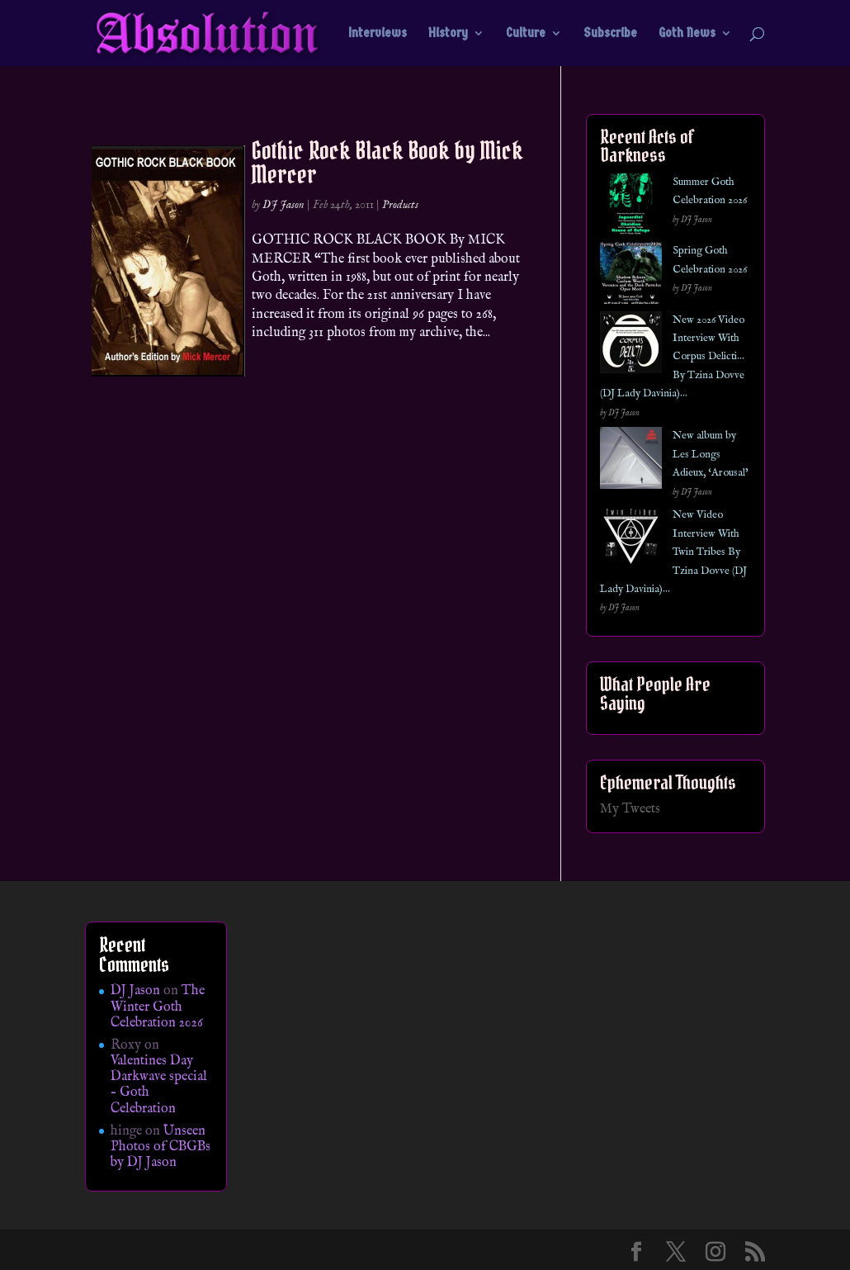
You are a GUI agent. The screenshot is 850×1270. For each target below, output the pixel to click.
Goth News (687, 33)
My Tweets (630, 809)
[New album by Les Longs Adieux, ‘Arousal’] (631, 461)
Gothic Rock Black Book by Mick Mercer (387, 162)
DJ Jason (283, 204)
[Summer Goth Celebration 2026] (631, 207)
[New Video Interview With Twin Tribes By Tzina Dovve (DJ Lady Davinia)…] (631, 540)
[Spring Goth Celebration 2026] (631, 276)
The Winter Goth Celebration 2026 (158, 1007)
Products (400, 204)
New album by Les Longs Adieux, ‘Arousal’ (710, 454)
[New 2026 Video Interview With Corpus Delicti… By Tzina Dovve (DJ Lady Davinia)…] (631, 345)
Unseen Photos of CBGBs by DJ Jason (160, 1147)
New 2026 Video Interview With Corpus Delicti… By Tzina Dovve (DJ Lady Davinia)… (672, 357)
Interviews (377, 33)
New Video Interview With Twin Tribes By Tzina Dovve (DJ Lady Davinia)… (673, 552)
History (448, 33)
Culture (525, 33)
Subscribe (610, 33)
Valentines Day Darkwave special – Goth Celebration (159, 1085)
